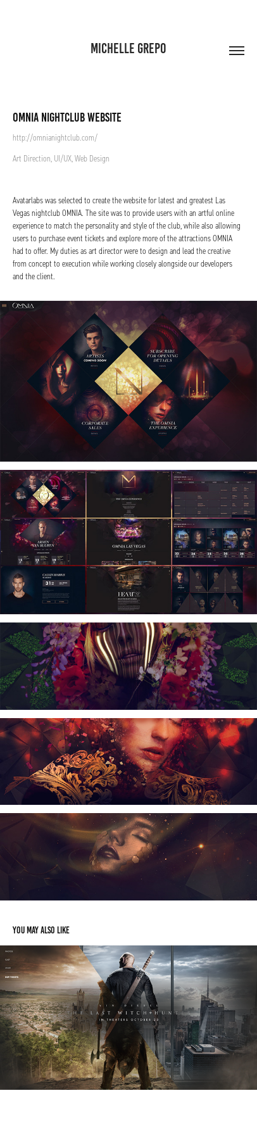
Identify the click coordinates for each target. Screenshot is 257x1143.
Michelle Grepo (128, 48)
